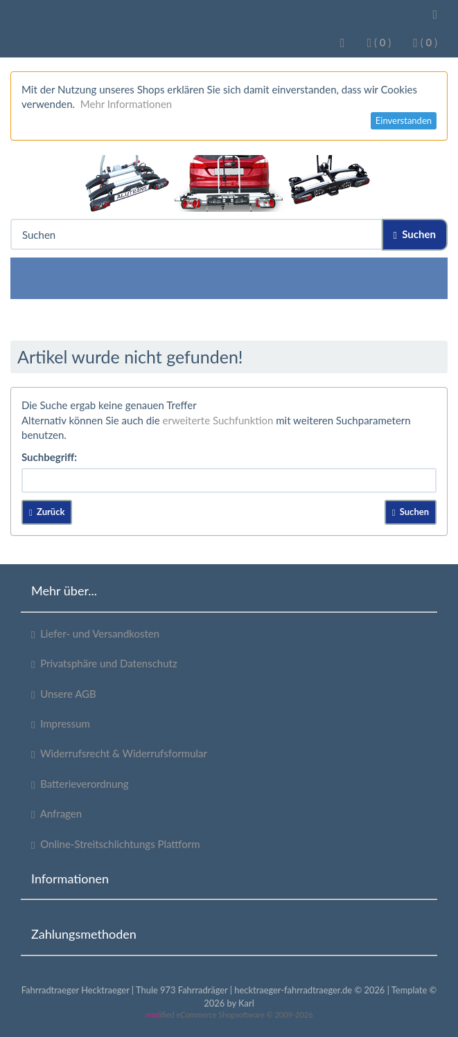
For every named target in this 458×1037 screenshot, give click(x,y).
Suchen (415, 234)
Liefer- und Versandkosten (95, 633)
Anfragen (56, 813)
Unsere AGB (63, 694)
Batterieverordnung (80, 784)
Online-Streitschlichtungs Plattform (115, 844)
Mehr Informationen (126, 104)
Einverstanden (404, 120)
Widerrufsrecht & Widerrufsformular (119, 753)
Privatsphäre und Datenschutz (104, 663)
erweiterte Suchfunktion (218, 420)
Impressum (60, 723)
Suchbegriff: (49, 457)
